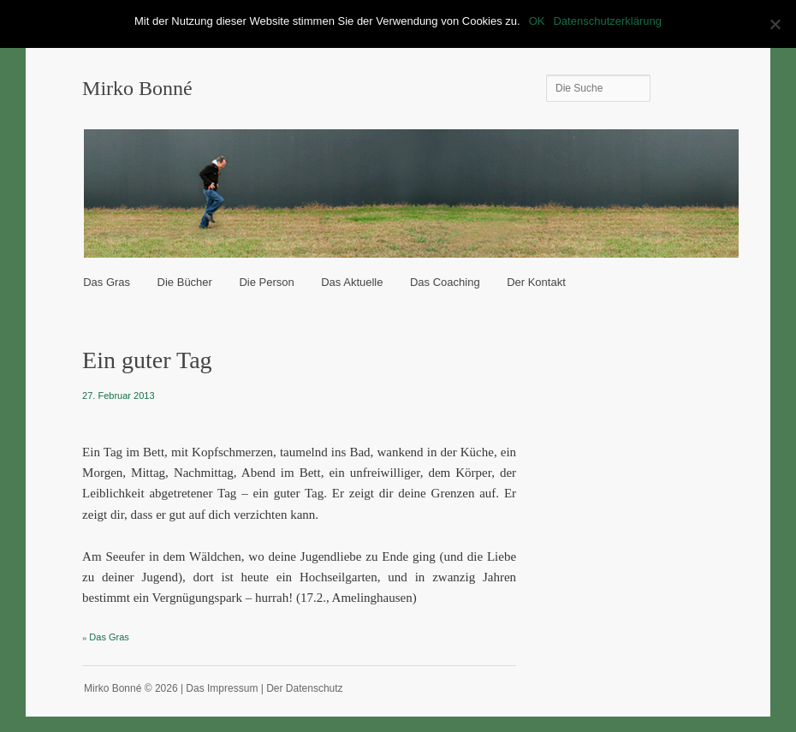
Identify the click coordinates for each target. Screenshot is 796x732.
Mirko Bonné (137, 88)
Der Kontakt (536, 282)
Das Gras (106, 282)
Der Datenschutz (304, 688)
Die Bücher (184, 282)
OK (537, 21)
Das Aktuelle (352, 282)
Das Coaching (445, 282)
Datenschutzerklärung (607, 21)
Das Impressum (222, 688)
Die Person (266, 282)
